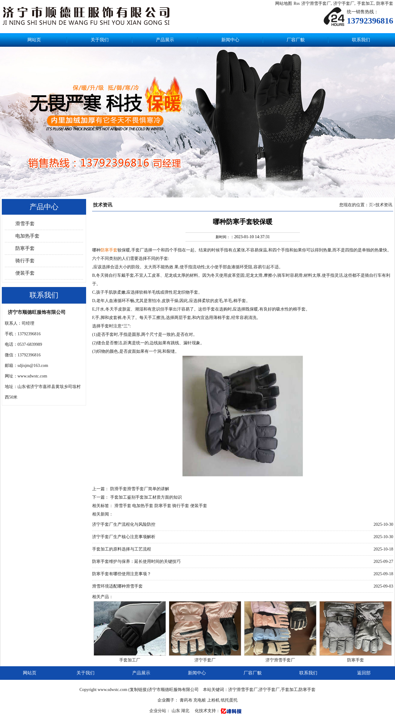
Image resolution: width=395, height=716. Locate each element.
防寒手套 (384, 3)
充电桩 (199, 700)
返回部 (364, 672)
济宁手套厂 (343, 3)
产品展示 (165, 39)
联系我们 (361, 39)
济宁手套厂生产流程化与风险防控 (123, 524)
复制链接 (138, 689)
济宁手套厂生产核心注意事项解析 (123, 537)
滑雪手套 (25, 223)
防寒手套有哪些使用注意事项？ (121, 574)
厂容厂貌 (296, 39)
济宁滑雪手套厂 (316, 3)
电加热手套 (27, 235)
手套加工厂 (129, 660)
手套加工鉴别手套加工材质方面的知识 (146, 497)
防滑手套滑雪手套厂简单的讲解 (139, 489)
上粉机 (213, 700)
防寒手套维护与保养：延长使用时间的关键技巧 (136, 561)
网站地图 (283, 3)
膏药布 (186, 700)
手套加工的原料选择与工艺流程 (121, 549)
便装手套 (25, 273)
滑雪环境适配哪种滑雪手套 (117, 586)
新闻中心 (230, 39)
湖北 (186, 710)
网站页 (34, 39)
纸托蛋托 (229, 700)
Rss (297, 3)
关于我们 (100, 39)
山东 (176, 710)
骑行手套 (25, 260)
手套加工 (365, 3)
